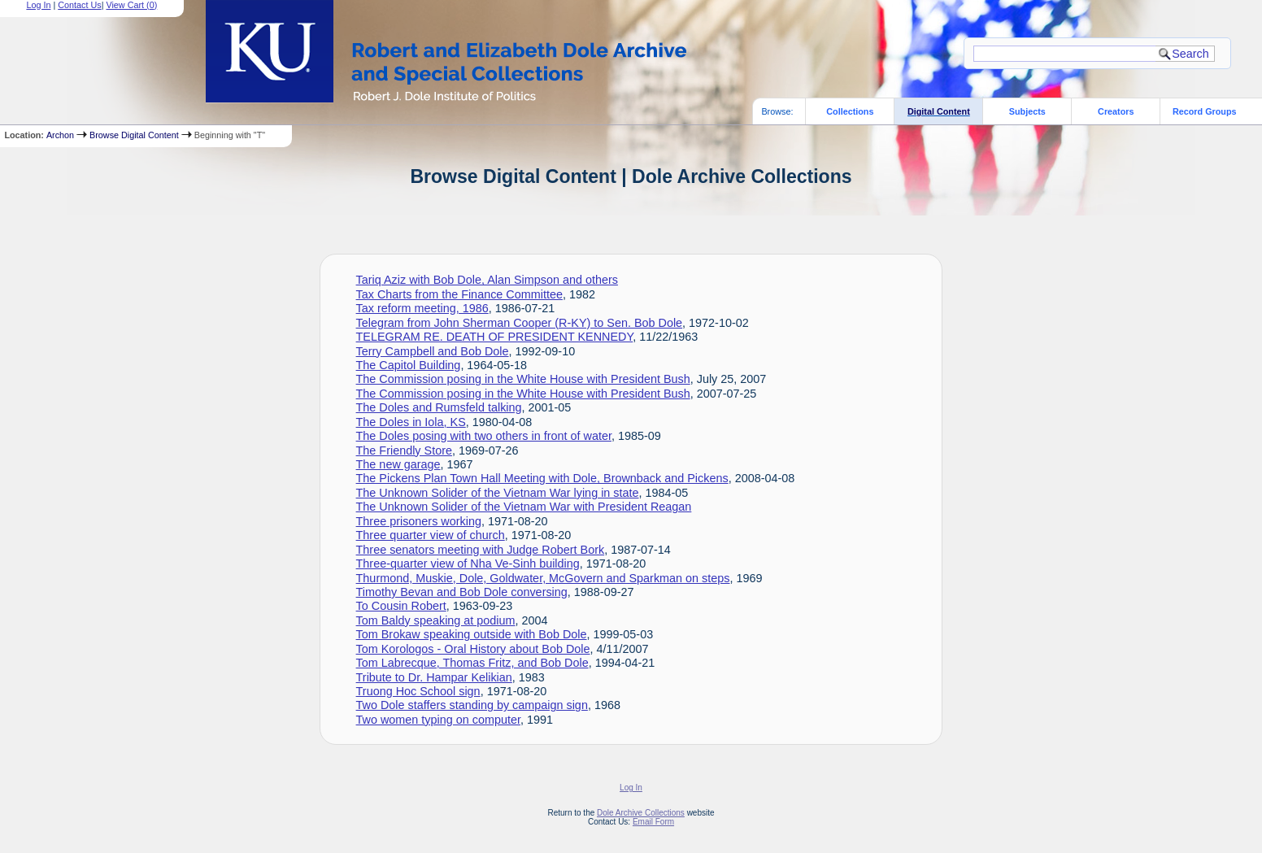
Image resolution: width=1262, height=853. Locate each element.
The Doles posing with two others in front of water (483, 435)
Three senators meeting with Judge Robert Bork (480, 549)
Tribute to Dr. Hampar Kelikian (434, 677)
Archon (60, 135)
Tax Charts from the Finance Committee (459, 294)
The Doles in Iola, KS (411, 422)
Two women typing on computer (438, 719)
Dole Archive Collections (641, 812)
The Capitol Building (408, 365)
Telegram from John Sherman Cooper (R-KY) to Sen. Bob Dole (519, 322)
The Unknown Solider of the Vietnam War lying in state (497, 492)
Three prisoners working (418, 521)
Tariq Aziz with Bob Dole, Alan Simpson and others (487, 279)
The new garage (398, 464)
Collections (849, 111)
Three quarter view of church (430, 535)
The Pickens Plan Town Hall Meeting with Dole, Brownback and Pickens (542, 478)
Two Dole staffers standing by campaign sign (472, 705)
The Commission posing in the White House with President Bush (523, 378)
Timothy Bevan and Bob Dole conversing (462, 591)
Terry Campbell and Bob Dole (432, 351)
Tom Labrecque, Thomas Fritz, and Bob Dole (472, 662)
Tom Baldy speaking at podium (436, 620)
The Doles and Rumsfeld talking (439, 407)
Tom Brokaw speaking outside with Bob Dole (471, 634)
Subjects (1027, 111)
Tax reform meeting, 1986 (422, 308)
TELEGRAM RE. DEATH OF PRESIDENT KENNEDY (494, 336)
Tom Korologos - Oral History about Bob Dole (473, 648)
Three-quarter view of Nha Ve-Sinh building (468, 563)
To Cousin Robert (401, 605)
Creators (1116, 111)
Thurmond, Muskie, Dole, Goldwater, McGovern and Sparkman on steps (543, 578)
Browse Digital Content (134, 135)
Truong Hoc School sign (418, 691)
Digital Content (938, 111)
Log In (631, 787)
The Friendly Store (404, 450)
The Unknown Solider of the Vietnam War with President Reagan (524, 506)
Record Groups (1205, 111)
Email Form (653, 821)
